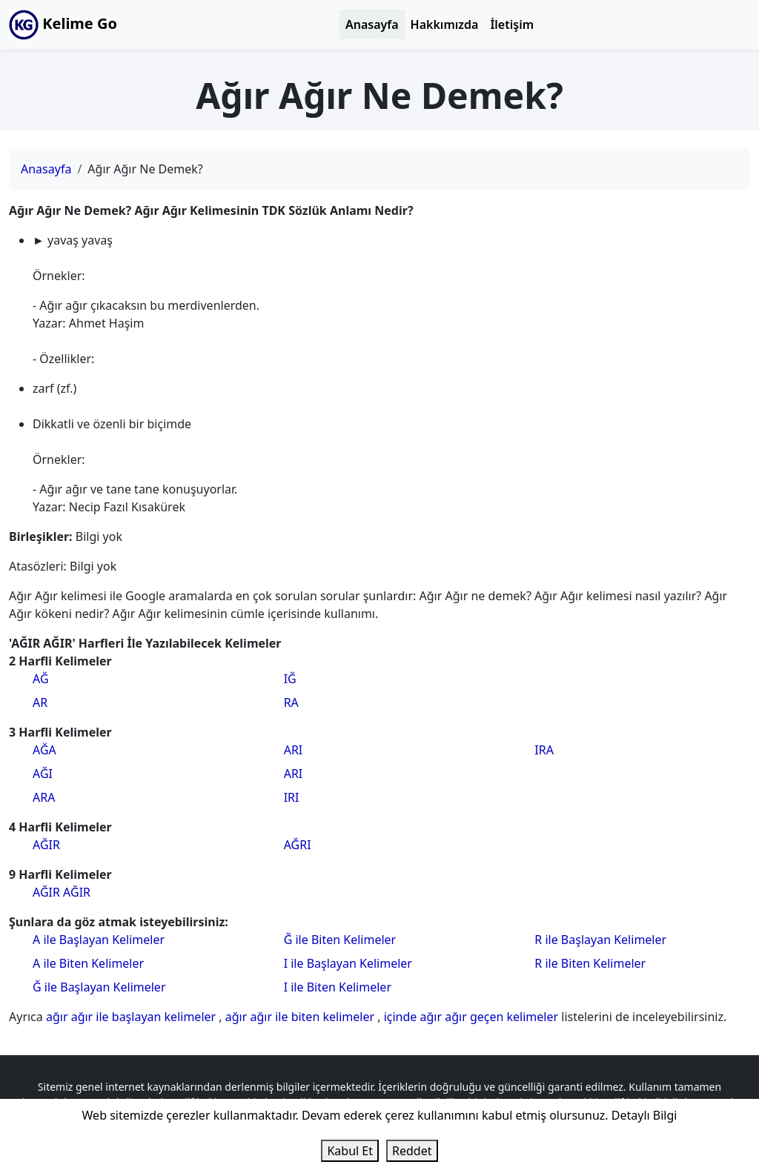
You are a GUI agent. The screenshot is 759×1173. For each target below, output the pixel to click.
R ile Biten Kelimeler (590, 963)
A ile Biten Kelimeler (88, 963)
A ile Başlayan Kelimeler (99, 939)
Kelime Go (63, 25)
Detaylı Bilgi (644, 1115)
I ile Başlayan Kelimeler (348, 963)
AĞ (41, 679)
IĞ (290, 679)
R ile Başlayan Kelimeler (600, 939)
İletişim (512, 24)
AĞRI (297, 845)
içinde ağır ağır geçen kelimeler (473, 1016)
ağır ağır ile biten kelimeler (301, 1016)
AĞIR (46, 845)
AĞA (44, 750)
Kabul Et (350, 1151)
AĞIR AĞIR (61, 892)
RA (291, 702)
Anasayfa (372, 24)
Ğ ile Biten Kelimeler (340, 939)
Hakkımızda (445, 24)
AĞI (43, 773)
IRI (291, 797)
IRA (544, 750)
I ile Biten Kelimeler (337, 987)
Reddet (411, 1151)
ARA (44, 797)
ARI (293, 750)
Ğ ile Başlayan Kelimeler (99, 987)
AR (40, 702)
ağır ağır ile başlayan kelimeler (132, 1016)
